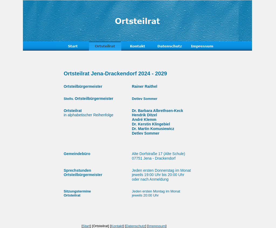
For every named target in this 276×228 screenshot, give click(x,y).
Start (86, 226)
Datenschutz (135, 226)
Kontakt (117, 226)
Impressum (156, 226)
